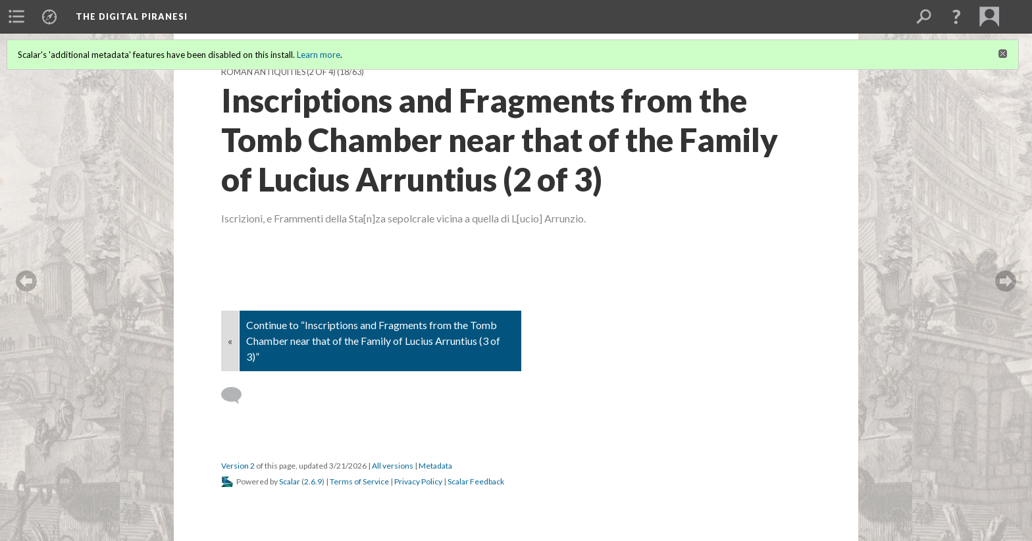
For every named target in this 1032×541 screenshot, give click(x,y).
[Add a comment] (237, 395)
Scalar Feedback (476, 481)
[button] (956, 16)
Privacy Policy (418, 481)
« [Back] (230, 340)
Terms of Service (359, 481)
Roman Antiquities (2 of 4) (278, 72)
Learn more (318, 54)
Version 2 (238, 466)
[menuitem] (16, 16)
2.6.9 (313, 481)
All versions (392, 466)
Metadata (435, 466)
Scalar (289, 481)
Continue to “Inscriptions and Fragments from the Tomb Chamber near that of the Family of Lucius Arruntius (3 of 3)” (373, 341)
